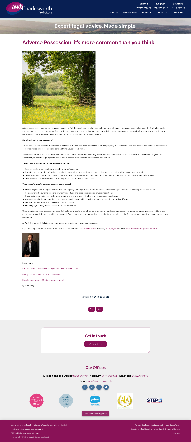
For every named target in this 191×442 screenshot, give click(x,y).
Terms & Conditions (142, 425)
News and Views (130, 12)
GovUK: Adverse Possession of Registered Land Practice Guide (50, 269)
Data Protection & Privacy (160, 425)
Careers (177, 429)
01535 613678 (110, 375)
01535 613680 (112, 229)
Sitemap (176, 433)
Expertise (114, 12)
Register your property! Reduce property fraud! (43, 280)
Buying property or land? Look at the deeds (41, 274)
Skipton (144, 3)
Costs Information (151, 429)
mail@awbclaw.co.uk (99, 381)
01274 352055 (178, 7)
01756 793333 (143, 7)
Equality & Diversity (166, 429)
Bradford (178, 3)
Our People (146, 12)
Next (99, 309)
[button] (162, 12)
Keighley (160, 3)
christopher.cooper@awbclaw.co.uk (141, 229)
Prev (91, 309)
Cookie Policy (175, 425)
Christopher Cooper (87, 229)
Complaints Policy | (138, 429)
